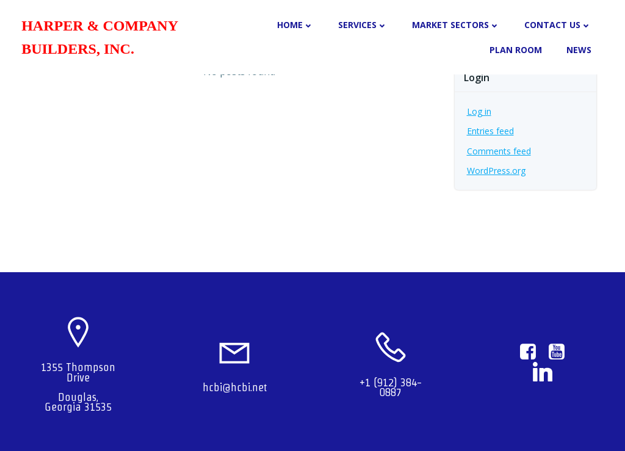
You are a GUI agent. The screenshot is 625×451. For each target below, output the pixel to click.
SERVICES (363, 25)
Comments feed (499, 151)
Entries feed (490, 131)
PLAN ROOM (516, 50)
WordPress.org (496, 170)
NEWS (578, 50)
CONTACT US (557, 25)
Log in (479, 111)
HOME (295, 25)
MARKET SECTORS (456, 25)
